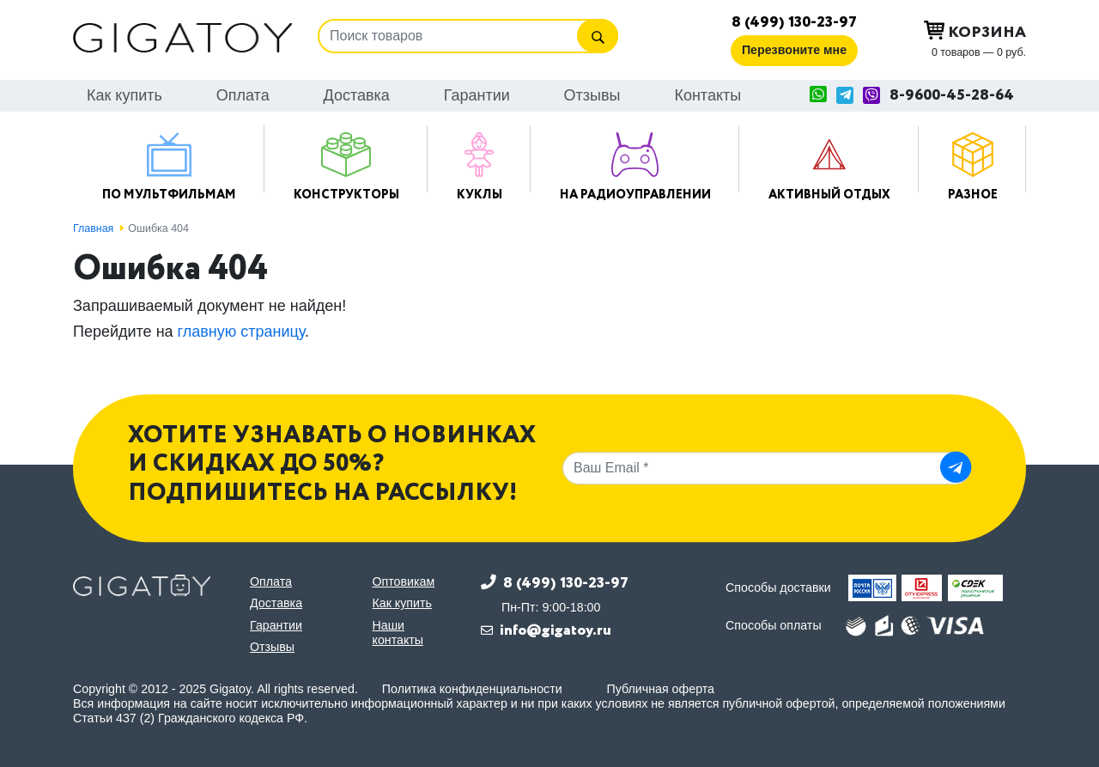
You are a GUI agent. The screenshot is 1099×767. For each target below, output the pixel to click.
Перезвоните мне (794, 50)
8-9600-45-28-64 (952, 96)
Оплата (243, 95)
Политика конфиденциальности (472, 689)
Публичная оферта (660, 689)
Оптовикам (404, 581)
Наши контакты (398, 632)
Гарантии (477, 95)
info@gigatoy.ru (555, 630)
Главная (93, 228)
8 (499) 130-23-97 (794, 22)
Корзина (975, 32)
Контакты (707, 95)
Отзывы (592, 95)
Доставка (357, 95)
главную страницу (241, 331)
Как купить (124, 95)
